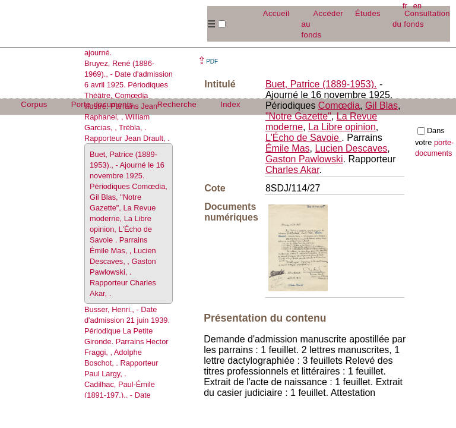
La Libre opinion (342, 127)
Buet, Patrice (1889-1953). (321, 84)
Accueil (276, 13)
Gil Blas (381, 105)
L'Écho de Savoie (303, 138)
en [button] (417, 5)
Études (368, 13)
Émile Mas (287, 148)
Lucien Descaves (351, 148)
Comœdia (339, 105)
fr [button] (405, 5)
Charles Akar (292, 170)
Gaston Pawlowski (304, 159)
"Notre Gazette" (298, 116)
